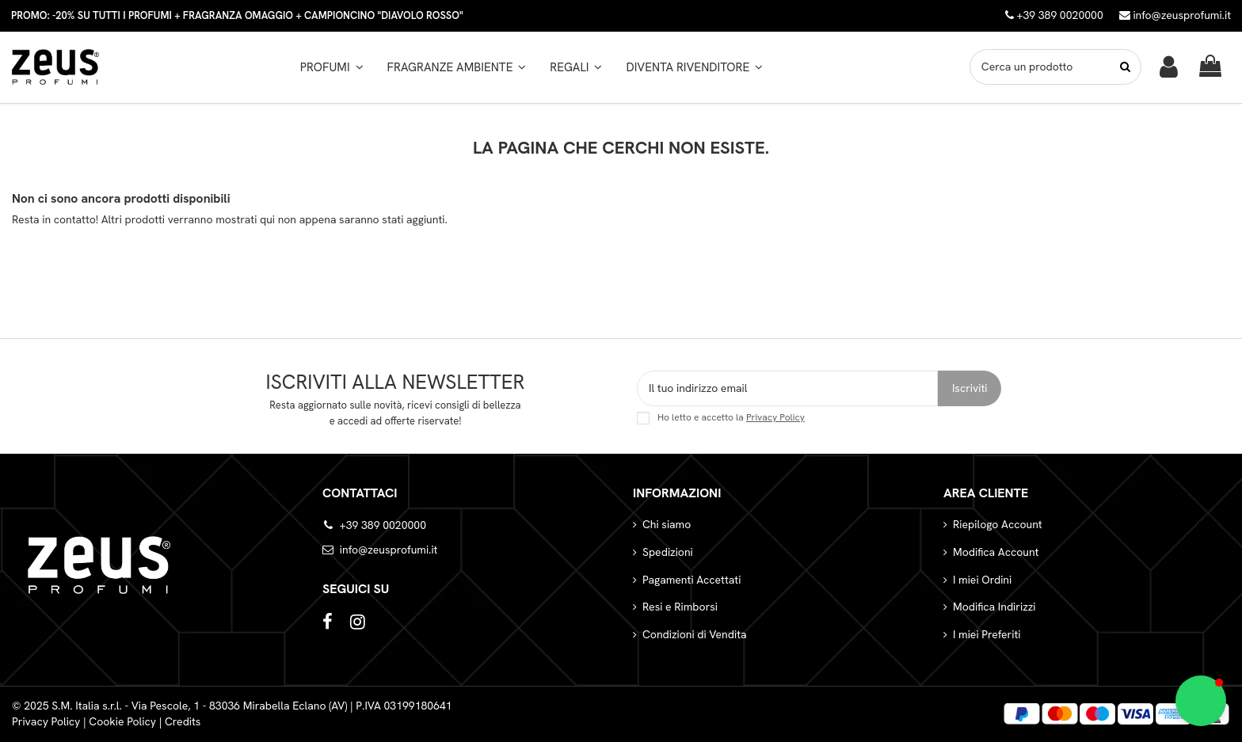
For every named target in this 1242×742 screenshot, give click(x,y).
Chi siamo (666, 524)
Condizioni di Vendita (694, 634)
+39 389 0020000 (383, 525)
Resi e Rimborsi (680, 606)
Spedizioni (667, 552)
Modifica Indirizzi (994, 606)
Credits (183, 721)
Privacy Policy (775, 417)
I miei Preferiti (986, 634)
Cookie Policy (122, 721)
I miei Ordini (982, 580)
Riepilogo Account (997, 524)
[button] (457, 67)
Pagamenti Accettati (691, 580)
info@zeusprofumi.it (1175, 15)
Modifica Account (995, 552)
